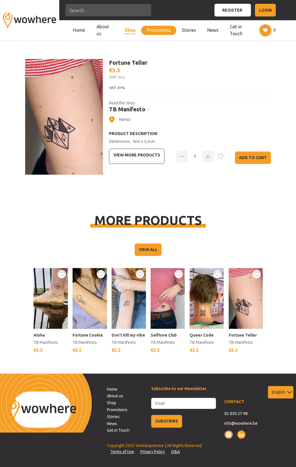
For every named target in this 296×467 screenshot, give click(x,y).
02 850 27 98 (236, 413)
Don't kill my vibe (128, 335)
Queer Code (202, 335)
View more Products (136, 155)
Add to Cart (253, 157)
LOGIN (265, 10)
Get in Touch (236, 30)
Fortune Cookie (88, 335)
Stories (189, 30)
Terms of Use (122, 451)
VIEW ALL (148, 249)
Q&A (175, 451)
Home (79, 30)
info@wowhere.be (241, 423)
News (212, 30)
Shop (130, 30)
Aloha (39, 335)
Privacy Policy (152, 451)
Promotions (159, 30)
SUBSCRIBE (166, 421)
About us (103, 30)
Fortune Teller (243, 335)
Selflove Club (164, 335)
